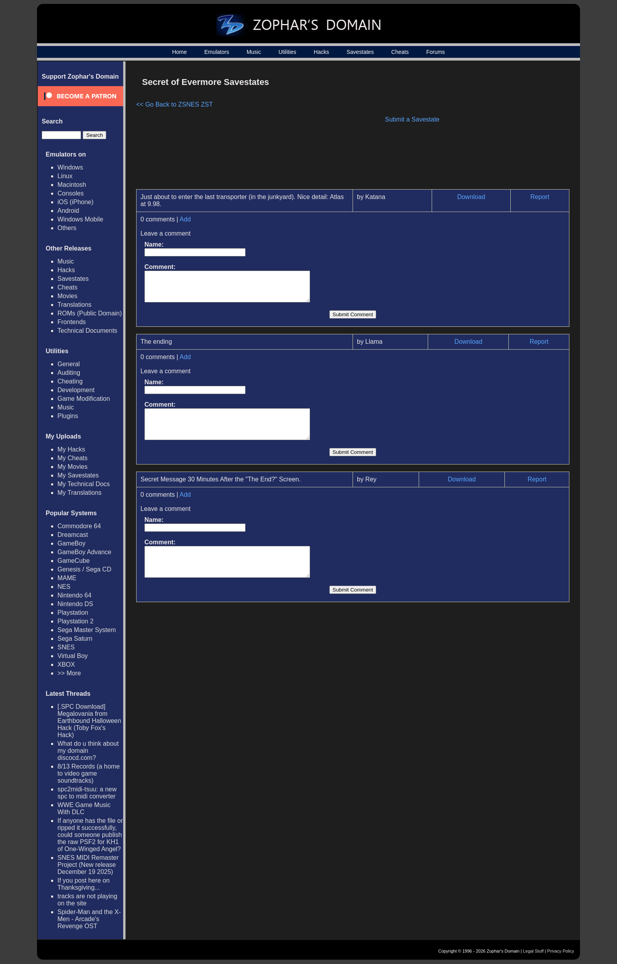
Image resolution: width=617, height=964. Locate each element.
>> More (69, 673)
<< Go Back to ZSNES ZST (174, 104)
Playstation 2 (75, 621)
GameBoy (71, 543)
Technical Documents (87, 330)
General (68, 364)
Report (539, 197)
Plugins (67, 416)
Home (179, 52)
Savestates (360, 52)
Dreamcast (72, 534)
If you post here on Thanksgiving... (83, 884)
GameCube (73, 560)
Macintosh (71, 184)
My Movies (72, 466)
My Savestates (78, 475)
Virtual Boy (72, 655)
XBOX (66, 664)
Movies (67, 296)
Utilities (287, 52)
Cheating (70, 381)
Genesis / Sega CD (84, 569)
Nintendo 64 (74, 595)
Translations (74, 304)
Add (184, 219)
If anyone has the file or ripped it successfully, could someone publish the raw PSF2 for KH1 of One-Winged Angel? (90, 834)
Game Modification (83, 398)
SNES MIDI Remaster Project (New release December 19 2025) (88, 864)
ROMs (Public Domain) (89, 313)
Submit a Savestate (412, 119)
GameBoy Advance (84, 552)
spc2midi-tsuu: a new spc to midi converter (86, 793)
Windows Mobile (80, 219)
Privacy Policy (560, 951)
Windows (70, 167)
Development (75, 390)
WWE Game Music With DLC (84, 808)
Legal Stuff (533, 951)
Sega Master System (86, 630)
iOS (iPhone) (75, 202)
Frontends (71, 322)
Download (471, 197)
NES (63, 586)
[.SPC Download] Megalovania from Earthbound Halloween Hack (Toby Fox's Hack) (89, 720)
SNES (66, 647)
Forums (435, 52)
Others (66, 228)
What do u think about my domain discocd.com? (88, 750)
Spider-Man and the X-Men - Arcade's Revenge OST (89, 919)
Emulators (216, 52)
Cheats (399, 52)
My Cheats (72, 458)
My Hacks (71, 449)
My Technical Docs (83, 484)
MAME (66, 578)
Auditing (68, 372)
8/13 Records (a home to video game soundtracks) (88, 773)
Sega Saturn (74, 638)
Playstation (72, 612)
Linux (64, 176)
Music (254, 52)
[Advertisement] (502, 128)
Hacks (321, 52)
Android (68, 210)
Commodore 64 (79, 526)
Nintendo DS (75, 604)
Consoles (70, 193)
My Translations (79, 492)
